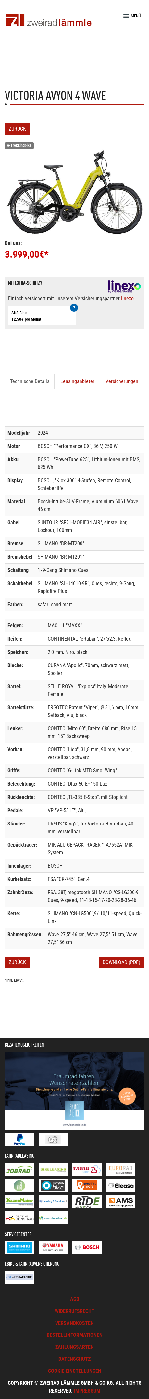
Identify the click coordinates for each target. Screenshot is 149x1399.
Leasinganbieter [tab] (77, 381)
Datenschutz (74, 1359)
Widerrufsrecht (74, 1311)
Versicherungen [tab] (122, 381)
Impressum (87, 1391)
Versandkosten (74, 1323)
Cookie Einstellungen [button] (74, 1371)
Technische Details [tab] (29, 381)
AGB (74, 1299)
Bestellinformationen (75, 1335)
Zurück (17, 129)
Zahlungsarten (74, 1347)
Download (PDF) (121, 962)
